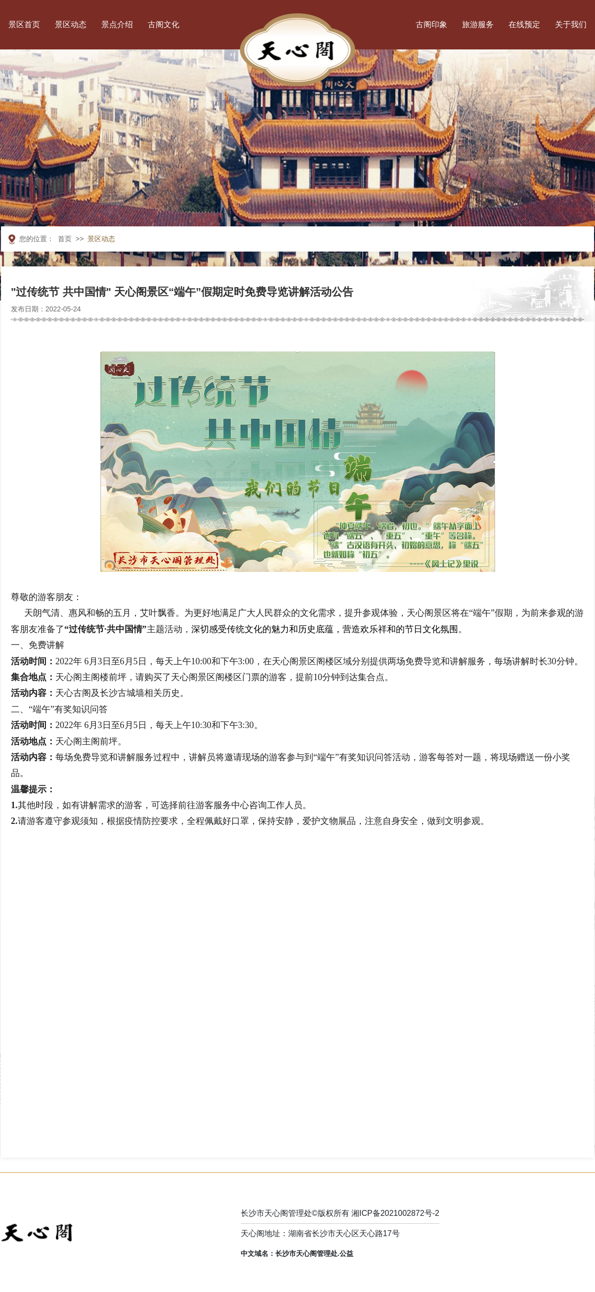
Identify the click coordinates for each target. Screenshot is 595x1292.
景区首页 (24, 24)
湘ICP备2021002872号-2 (395, 1213)
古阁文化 (163, 24)
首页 (65, 239)
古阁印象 (431, 24)
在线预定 (524, 24)
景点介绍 (117, 24)
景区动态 (70, 24)
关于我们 (571, 24)
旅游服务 (478, 24)
